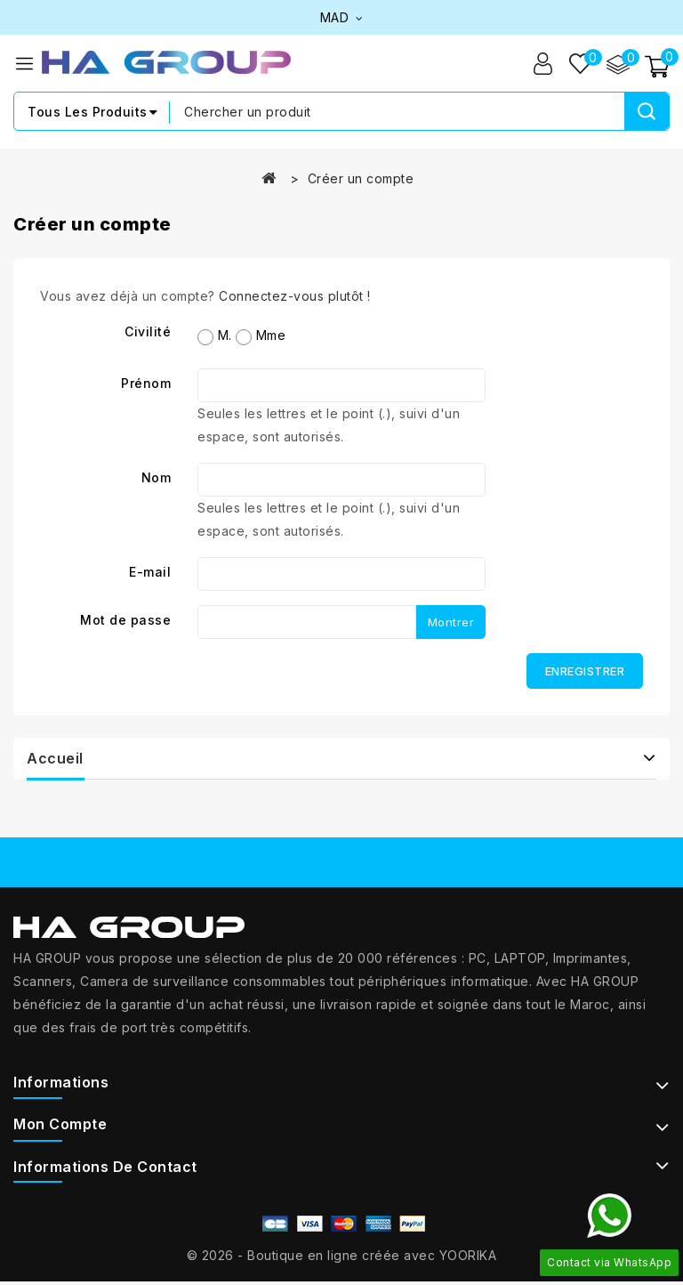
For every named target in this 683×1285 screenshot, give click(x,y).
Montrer (451, 623)
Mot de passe (125, 620)
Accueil (55, 759)
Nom (156, 478)
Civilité (148, 332)
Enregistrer (585, 672)
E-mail (150, 572)
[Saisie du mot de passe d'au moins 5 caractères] (306, 623)
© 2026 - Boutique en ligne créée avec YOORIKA (342, 1255)
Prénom (146, 384)
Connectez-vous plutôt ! (295, 296)
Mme (260, 336)
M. (214, 336)
